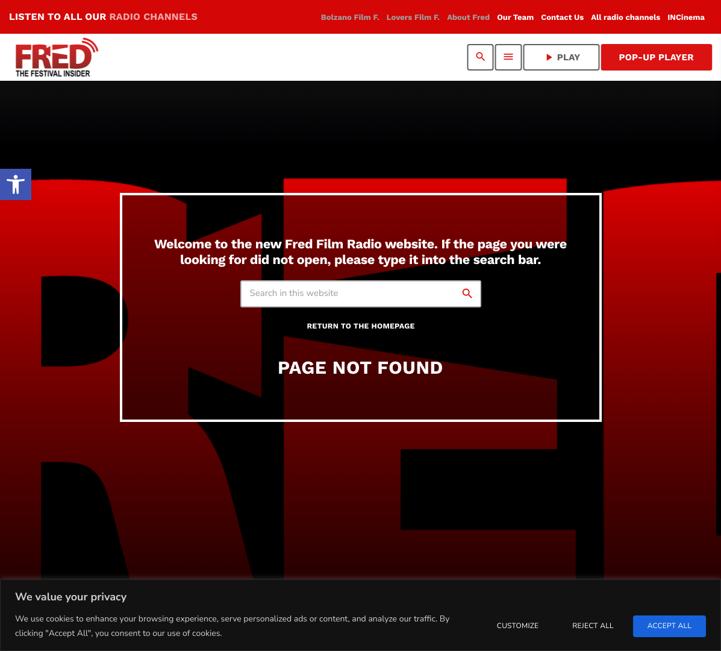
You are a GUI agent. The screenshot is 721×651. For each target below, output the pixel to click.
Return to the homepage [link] (360, 326)
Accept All (669, 626)
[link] (15, 184)
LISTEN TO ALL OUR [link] (103, 16)
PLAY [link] (562, 57)
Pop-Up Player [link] (656, 57)
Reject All (592, 626)
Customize (517, 626)
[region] (360, 615)
